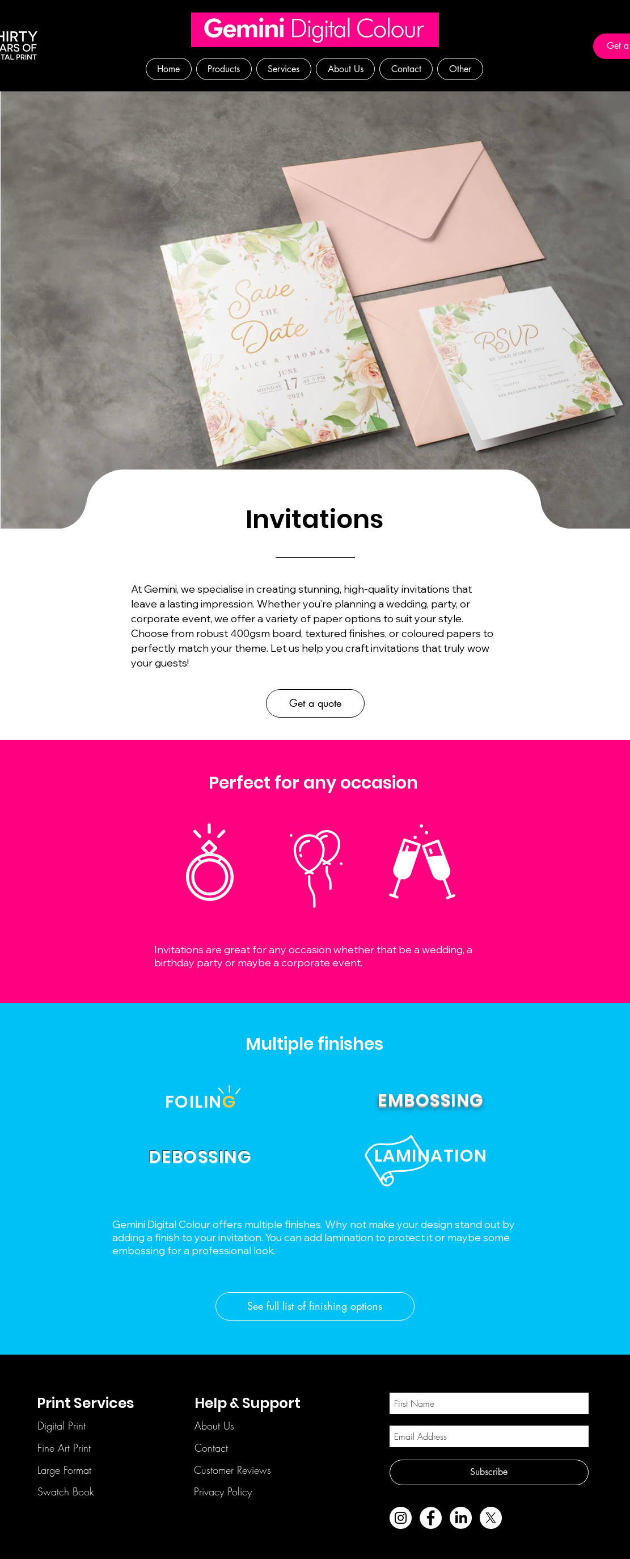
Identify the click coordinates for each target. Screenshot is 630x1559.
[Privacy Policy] (240, 1492)
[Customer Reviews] (240, 1470)
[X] (491, 1518)
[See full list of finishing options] (315, 1306)
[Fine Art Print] (77, 1448)
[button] (224, 69)
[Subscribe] (489, 1472)
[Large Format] (77, 1470)
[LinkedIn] (461, 1518)
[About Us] (235, 1426)
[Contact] (235, 1448)
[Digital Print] (77, 1426)
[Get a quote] (315, 703)
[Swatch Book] (77, 1492)
